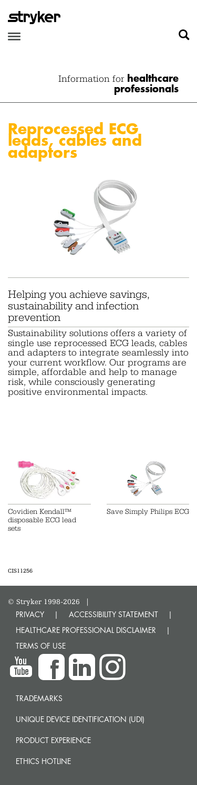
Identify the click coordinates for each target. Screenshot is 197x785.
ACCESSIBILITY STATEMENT (113, 614)
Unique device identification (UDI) (80, 719)
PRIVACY (30, 614)
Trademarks (39, 698)
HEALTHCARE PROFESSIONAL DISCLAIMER (86, 630)
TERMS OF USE (41, 646)
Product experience (53, 740)
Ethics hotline (43, 761)
